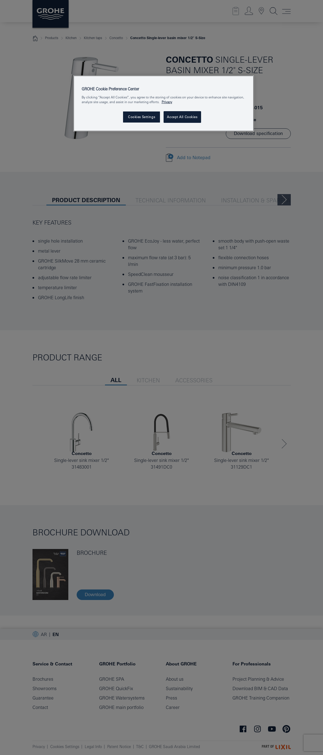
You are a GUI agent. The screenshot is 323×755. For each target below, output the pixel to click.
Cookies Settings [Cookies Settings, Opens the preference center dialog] (141, 117)
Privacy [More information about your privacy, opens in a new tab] (167, 102)
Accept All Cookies (182, 117)
